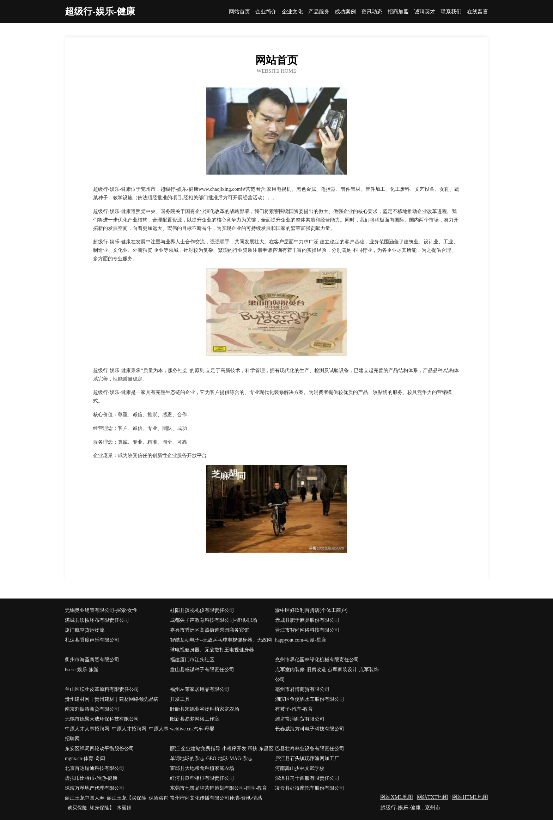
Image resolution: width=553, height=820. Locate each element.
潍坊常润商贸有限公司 (299, 719)
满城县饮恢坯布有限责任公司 (97, 620)
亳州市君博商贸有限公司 (302, 689)
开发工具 (180, 699)
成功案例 (345, 11)
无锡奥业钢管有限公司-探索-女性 (101, 610)
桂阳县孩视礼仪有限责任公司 (202, 610)
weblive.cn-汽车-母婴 (192, 728)
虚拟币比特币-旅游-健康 (91, 778)
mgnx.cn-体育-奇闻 (85, 758)
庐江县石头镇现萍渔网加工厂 (307, 758)
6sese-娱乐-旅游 (82, 669)
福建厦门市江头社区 (192, 659)
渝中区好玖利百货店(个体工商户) (311, 610)
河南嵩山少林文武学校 (299, 768)
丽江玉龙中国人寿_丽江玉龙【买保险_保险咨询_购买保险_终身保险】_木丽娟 (117, 802)
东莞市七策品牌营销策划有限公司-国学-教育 (218, 788)
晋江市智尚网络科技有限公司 (307, 630)
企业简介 (265, 11)
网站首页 (239, 11)
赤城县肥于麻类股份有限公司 (307, 620)
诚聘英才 (424, 11)
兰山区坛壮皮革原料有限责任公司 (102, 689)
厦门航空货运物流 (84, 630)
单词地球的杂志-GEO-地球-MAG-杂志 (211, 758)
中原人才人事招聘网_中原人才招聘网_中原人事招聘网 (117, 733)
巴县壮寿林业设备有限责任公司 (309, 748)
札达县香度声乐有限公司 (92, 640)
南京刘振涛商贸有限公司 (92, 709)
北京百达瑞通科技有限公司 (94, 768)
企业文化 (292, 11)
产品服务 (318, 11)
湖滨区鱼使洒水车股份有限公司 (309, 699)
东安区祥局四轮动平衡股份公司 (99, 748)
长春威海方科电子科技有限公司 (309, 728)
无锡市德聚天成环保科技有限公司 (102, 719)
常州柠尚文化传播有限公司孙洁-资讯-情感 (216, 798)
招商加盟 (398, 11)
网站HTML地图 (470, 797)
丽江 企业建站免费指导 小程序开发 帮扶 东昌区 (222, 748)
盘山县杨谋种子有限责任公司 (202, 669)
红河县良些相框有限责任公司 (202, 778)
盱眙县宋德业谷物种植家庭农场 (204, 709)
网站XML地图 (396, 797)
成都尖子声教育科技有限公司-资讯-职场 (213, 620)
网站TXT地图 (432, 797)
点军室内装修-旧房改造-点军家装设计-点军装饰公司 (327, 674)
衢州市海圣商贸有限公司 (92, 659)
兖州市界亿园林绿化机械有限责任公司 (317, 659)
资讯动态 (371, 11)
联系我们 (451, 11)
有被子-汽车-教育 (294, 709)
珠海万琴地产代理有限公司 (94, 788)
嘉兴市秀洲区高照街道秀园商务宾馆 (209, 630)
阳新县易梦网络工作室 (194, 719)
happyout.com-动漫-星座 (300, 640)
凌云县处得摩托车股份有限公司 (309, 788)
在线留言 (477, 11)
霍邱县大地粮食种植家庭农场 (202, 768)
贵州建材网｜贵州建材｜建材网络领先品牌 (112, 699)
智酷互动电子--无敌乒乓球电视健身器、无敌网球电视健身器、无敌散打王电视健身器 (221, 644)
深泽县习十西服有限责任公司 (307, 778)
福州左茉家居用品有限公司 (199, 689)
